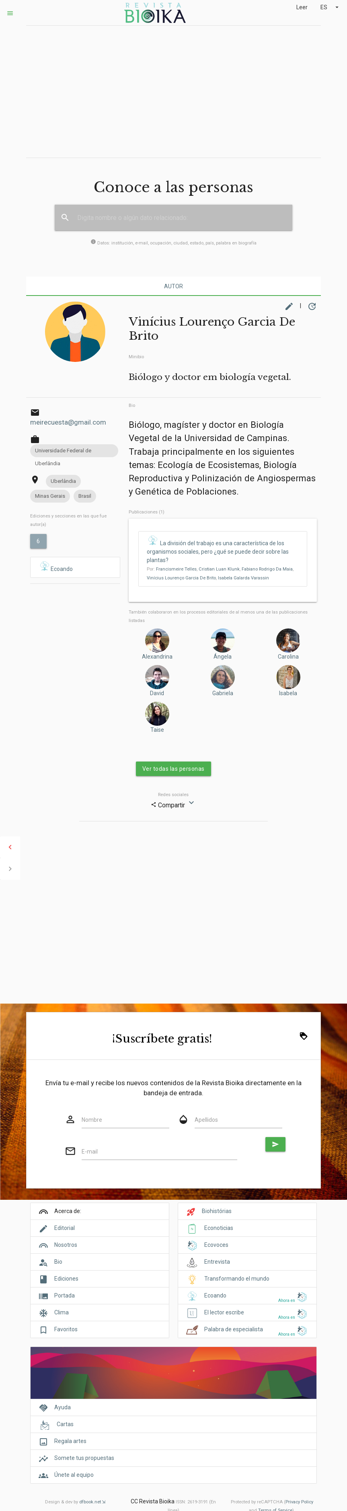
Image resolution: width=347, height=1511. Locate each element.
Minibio (136, 356)
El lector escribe (224, 1312)
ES (330, 7)
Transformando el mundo (236, 1278)
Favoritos (66, 1329)
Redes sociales (173, 794)
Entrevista (217, 1261)
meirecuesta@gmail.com (68, 422)
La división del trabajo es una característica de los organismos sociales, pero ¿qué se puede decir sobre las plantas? (218, 551)
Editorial (64, 1228)
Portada (64, 1295)
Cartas (65, 1424)
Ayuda (62, 1407)
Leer (302, 7)
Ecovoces (216, 1245)
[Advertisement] (173, 91)
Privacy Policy (299, 1502)
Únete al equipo (74, 1475)
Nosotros (65, 1245)
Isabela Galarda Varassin (243, 578)
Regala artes (70, 1441)
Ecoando (56, 566)
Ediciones (66, 1278)
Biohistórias (217, 1211)
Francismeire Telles (176, 569)
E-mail (90, 1151)
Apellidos (206, 1120)
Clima (61, 1312)
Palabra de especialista (233, 1329)
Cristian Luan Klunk (219, 569)
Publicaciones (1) (146, 512)
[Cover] (173, 1377)
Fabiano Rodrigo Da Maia (267, 569)
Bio (132, 405)
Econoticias (218, 1228)
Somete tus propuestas (84, 1458)
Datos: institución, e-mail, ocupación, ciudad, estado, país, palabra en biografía (173, 243)
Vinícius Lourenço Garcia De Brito (181, 578)
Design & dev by (75, 1502)
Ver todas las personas (173, 769)
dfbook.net (90, 1502)
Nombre (92, 1120)
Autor (173, 286)
